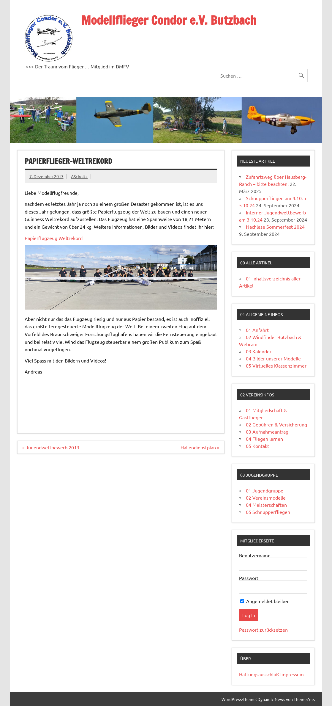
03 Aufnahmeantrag (267, 431)
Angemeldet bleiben (265, 601)
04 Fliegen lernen (264, 439)
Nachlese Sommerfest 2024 (275, 227)
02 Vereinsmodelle (266, 498)
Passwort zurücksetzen (263, 630)
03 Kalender (258, 351)
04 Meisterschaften (266, 505)
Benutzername (255, 555)
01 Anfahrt (257, 330)
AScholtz (79, 176)
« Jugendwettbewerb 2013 (50, 447)
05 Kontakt (257, 446)
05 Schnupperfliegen (268, 512)
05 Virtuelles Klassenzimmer (276, 365)
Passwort (248, 578)
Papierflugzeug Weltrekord (54, 238)
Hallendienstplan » (200, 447)
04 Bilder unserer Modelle (273, 358)
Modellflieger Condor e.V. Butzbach (169, 20)
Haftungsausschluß (259, 674)
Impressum (292, 674)
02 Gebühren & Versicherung (276, 424)
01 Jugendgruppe (264, 490)
